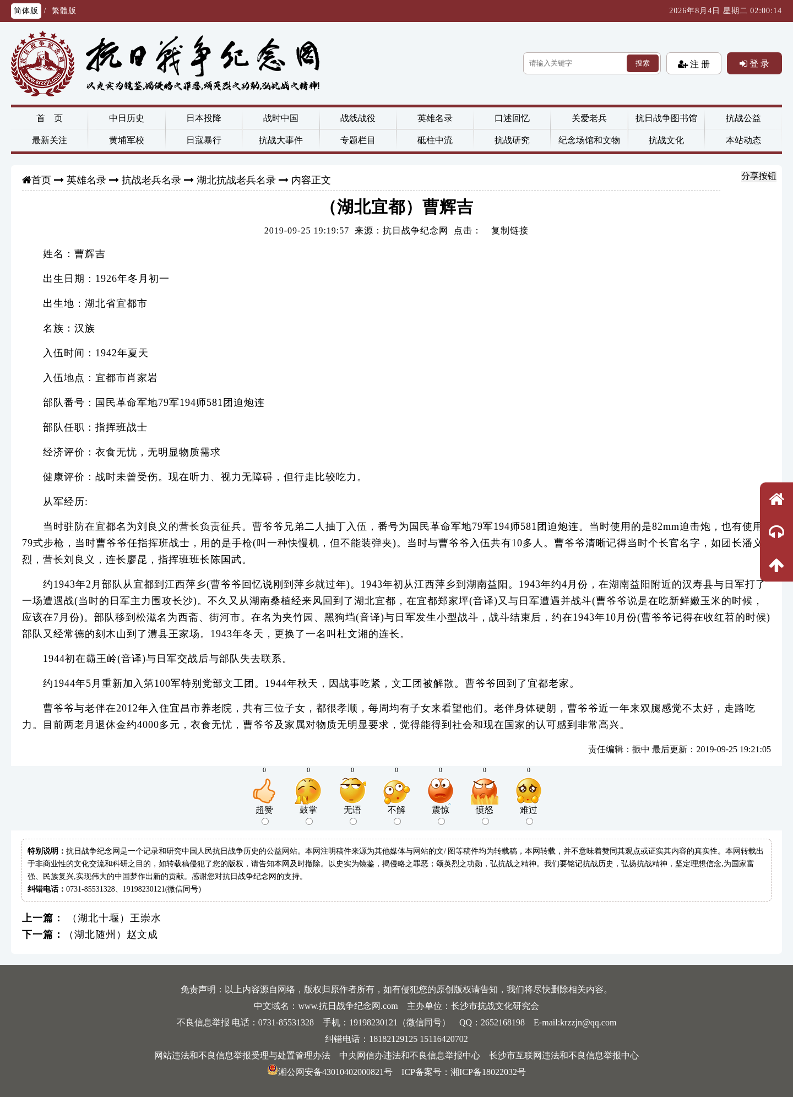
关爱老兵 (589, 118)
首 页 (49, 118)
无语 (352, 815)
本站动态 (743, 140)
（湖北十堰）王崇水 (112, 918)
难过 (528, 815)
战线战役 (358, 118)
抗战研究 (512, 140)
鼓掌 (308, 815)
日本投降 (203, 118)
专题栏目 (358, 140)
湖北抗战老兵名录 (236, 180)
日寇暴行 (203, 140)
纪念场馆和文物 (589, 140)
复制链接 (510, 230)
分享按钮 (758, 176)
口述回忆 (512, 118)
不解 (396, 815)
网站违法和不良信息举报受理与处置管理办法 (242, 1055)
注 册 (699, 63)
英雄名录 (435, 118)
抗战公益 (743, 118)
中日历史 (126, 118)
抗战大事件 (281, 140)
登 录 (758, 63)
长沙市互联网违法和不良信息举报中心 (564, 1055)
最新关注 (49, 140)
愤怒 (484, 815)
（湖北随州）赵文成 (111, 934)
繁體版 (64, 11)
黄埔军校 (126, 140)
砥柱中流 (435, 140)
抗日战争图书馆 (666, 118)
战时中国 (280, 118)
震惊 (440, 815)
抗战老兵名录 (151, 180)
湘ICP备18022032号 (488, 1072)
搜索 (643, 63)
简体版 (26, 11)
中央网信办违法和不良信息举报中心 (409, 1055)
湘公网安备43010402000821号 (330, 1072)
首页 (41, 180)
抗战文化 (666, 140)
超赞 (264, 815)
